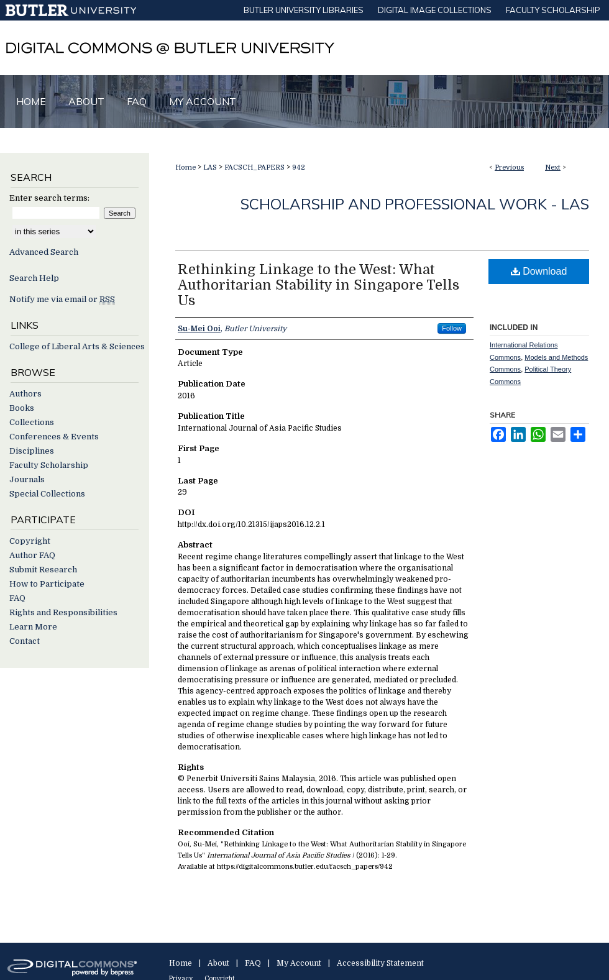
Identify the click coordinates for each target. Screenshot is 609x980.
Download (539, 271)
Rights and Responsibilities (63, 612)
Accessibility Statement (380, 963)
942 (298, 167)
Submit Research (43, 569)
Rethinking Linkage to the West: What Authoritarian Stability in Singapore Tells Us (318, 285)
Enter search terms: (49, 198)
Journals (27, 479)
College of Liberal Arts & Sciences (77, 346)
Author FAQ (32, 555)
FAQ (17, 598)
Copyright (29, 541)
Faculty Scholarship (48, 465)
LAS (210, 167)
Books (21, 408)
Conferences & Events (54, 436)
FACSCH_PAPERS (254, 167)
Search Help (34, 278)
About (218, 963)
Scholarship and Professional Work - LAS (414, 204)
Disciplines (31, 451)
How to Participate (47, 583)
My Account (299, 963)
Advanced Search (43, 252)
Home (185, 167)
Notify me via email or (62, 299)
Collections (31, 422)
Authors (25, 393)
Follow (452, 328)
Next (553, 167)
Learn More (33, 626)
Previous (509, 167)
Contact (24, 641)
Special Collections (47, 493)
